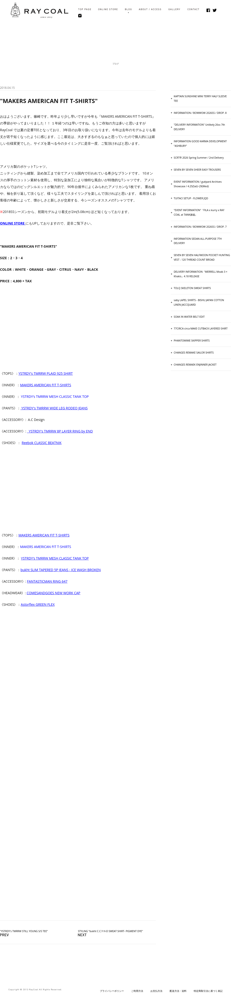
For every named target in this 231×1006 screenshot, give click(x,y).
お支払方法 (156, 991)
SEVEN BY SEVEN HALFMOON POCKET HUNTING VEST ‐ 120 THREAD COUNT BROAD (202, 257)
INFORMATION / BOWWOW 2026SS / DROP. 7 (200, 226)
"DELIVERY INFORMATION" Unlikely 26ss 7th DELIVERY (199, 127)
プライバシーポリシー (112, 991)
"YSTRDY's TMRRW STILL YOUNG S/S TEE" (24, 931)
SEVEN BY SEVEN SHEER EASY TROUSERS (197, 169)
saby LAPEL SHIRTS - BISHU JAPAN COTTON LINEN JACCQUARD (199, 302)
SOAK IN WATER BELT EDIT (189, 316)
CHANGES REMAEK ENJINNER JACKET (195, 364)
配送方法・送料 (178, 991)
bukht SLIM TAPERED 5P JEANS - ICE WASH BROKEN (60, 569)
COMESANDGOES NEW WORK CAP (53, 593)
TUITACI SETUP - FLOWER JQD (191, 198)
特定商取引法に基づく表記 (208, 991)
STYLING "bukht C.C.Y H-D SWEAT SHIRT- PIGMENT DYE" (110, 931)
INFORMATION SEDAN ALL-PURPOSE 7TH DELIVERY (198, 241)
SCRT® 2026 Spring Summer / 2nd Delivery (199, 157)
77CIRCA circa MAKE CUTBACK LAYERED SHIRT (201, 328)
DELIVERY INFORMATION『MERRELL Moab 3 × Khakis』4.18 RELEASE (200, 274)
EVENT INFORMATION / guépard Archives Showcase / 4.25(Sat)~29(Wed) (198, 184)
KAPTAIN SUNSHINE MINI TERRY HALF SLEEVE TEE (200, 99)
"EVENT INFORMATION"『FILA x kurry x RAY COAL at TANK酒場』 (199, 212)
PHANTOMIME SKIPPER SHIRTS (192, 340)
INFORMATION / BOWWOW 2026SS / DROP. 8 (200, 113)
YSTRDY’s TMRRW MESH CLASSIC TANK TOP (55, 396)
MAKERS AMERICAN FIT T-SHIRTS (45, 546)
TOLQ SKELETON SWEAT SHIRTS (192, 288)
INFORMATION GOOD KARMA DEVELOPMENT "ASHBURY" (200, 144)
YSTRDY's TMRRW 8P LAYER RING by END (60, 431)
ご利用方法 (137, 991)
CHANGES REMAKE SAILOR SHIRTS (194, 352)
